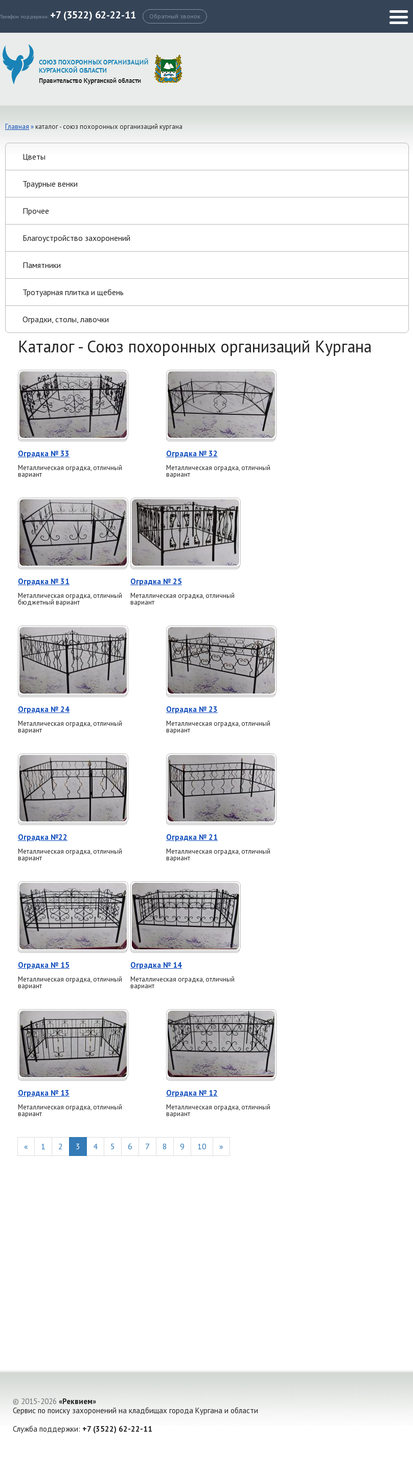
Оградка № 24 (44, 709)
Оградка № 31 (44, 581)
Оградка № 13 (44, 1093)
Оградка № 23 (192, 709)
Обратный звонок (174, 16)
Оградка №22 (42, 837)
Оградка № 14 (156, 965)
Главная (17, 126)
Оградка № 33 (44, 453)
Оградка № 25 (156, 581)
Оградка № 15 (44, 965)
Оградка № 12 (192, 1093)
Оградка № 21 (192, 837)
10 (201, 1146)
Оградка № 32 (192, 453)
